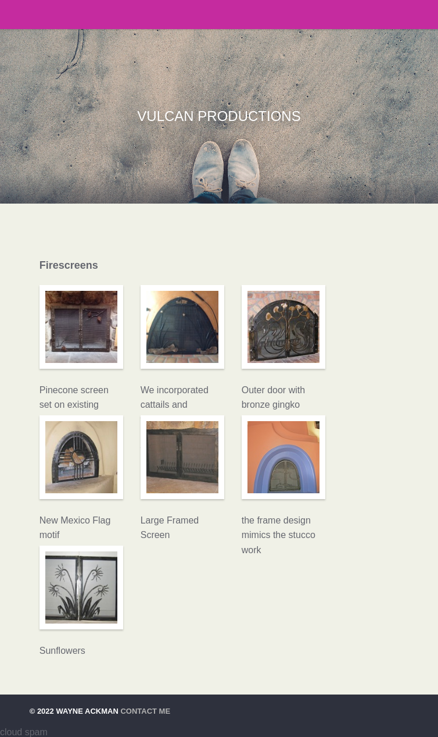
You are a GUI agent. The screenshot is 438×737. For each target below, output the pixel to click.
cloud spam (24, 732)
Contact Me (145, 711)
